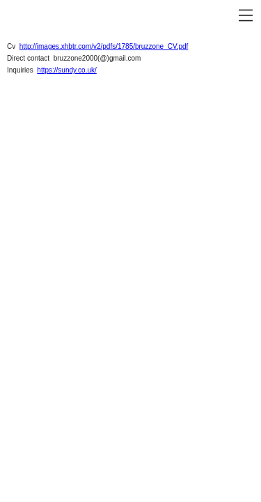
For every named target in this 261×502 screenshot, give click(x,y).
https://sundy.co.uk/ (66, 70)
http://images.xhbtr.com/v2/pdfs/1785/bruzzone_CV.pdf (104, 46)
